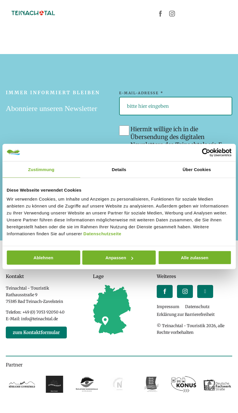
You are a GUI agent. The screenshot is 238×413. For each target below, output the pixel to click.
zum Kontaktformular (36, 332)
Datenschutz (197, 306)
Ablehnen (43, 257)
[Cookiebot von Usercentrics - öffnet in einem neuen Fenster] (206, 152)
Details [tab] (119, 169)
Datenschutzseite (102, 233)
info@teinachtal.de (39, 318)
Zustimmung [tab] (41, 169)
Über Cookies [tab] (197, 169)
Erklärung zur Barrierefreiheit (186, 314)
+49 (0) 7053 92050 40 (43, 312)
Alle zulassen (194, 257)
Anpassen (119, 257)
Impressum (168, 306)
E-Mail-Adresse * (141, 93)
